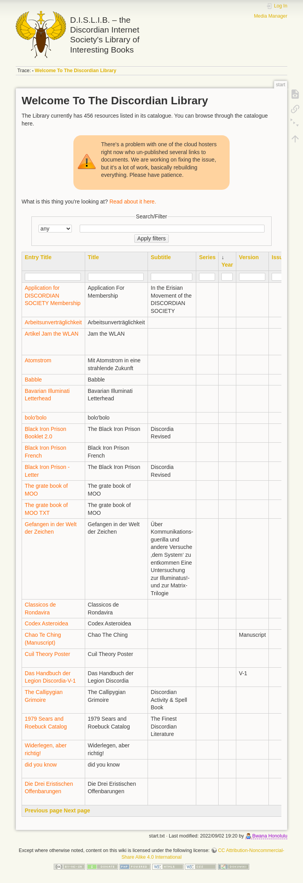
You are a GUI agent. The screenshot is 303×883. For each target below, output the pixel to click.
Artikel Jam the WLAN (51, 334)
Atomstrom (38, 360)
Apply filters (151, 238)
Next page (77, 810)
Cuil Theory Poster (47, 654)
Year (227, 265)
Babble (33, 379)
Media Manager (270, 16)
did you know (41, 764)
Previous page (43, 810)
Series (207, 257)
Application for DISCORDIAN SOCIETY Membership (52, 295)
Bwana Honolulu (269, 836)
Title (93, 257)
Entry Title (38, 257)
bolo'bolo (36, 417)
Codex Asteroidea (46, 623)
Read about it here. (133, 201)
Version (249, 257)
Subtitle (161, 257)
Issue (279, 257)
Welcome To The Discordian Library (76, 70)
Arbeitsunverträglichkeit (53, 322)
